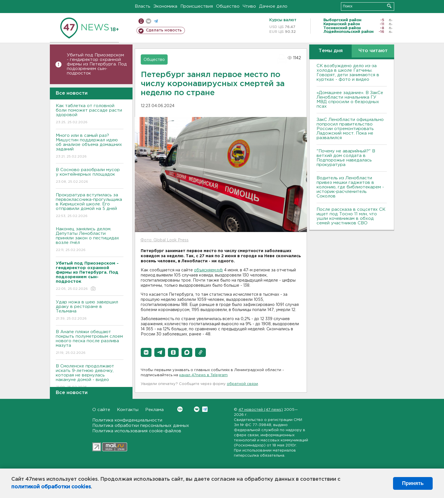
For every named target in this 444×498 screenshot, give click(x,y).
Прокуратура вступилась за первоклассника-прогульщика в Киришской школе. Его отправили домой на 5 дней (89, 205)
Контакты (127, 410)
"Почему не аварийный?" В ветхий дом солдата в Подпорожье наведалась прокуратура (346, 158)
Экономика (165, 6)
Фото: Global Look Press (164, 240)
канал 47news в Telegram (203, 375)
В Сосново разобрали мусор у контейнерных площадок (89, 176)
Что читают (373, 51)
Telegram (205, 409)
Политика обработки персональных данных (140, 425)
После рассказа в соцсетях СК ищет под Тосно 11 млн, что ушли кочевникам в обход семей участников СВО (351, 216)
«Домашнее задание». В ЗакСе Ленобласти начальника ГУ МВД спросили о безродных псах (350, 99)
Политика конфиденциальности (127, 420)
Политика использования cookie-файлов (136, 431)
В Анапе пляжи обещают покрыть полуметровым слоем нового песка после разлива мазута (89, 342)
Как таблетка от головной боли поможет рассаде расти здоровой (89, 114)
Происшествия (196, 6)
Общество (228, 6)
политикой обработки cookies (51, 487)
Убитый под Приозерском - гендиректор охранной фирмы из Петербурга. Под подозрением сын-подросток (97, 64)
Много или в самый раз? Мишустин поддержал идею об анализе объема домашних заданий (89, 146)
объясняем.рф (208, 270)
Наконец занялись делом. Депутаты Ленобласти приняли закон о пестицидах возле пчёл (89, 239)
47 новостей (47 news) (260, 409)
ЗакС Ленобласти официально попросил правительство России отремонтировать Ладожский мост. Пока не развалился (350, 129)
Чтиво (249, 6)
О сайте (101, 410)
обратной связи (242, 384)
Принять (413, 483)
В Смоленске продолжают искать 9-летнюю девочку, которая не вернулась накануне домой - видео (89, 377)
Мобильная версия (141, 21)
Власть (142, 6)
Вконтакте (180, 409)
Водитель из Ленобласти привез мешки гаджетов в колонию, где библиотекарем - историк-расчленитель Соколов (350, 187)
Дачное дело (273, 6)
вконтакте (148, 21)
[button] (146, 352)
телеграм (156, 21)
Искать (389, 6)
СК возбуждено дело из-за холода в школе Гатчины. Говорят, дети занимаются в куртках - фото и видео (348, 72)
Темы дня (331, 51)
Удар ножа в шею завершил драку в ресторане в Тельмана (89, 310)
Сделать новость (164, 30)
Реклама (154, 410)
